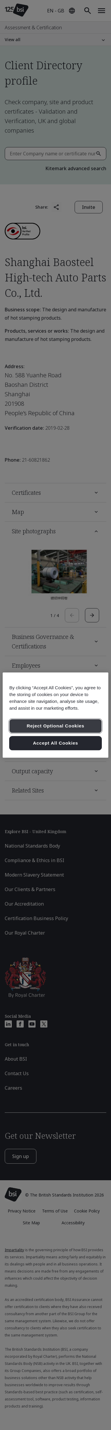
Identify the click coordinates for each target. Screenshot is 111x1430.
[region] (55, 715)
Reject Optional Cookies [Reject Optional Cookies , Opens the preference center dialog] (55, 726)
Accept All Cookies (55, 742)
